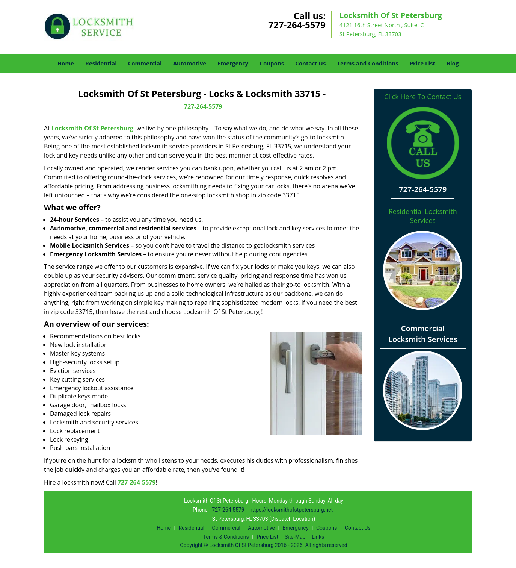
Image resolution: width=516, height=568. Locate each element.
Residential (101, 63)
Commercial (145, 63)
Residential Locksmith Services (423, 216)
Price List (422, 63)
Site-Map (295, 537)
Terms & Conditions (226, 537)
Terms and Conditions (367, 63)
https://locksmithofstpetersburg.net (291, 510)
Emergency (232, 63)
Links (318, 537)
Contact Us (310, 63)
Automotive (190, 63)
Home (65, 63)
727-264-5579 (297, 24)
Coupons (272, 63)
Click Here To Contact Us (422, 97)
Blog (453, 63)
